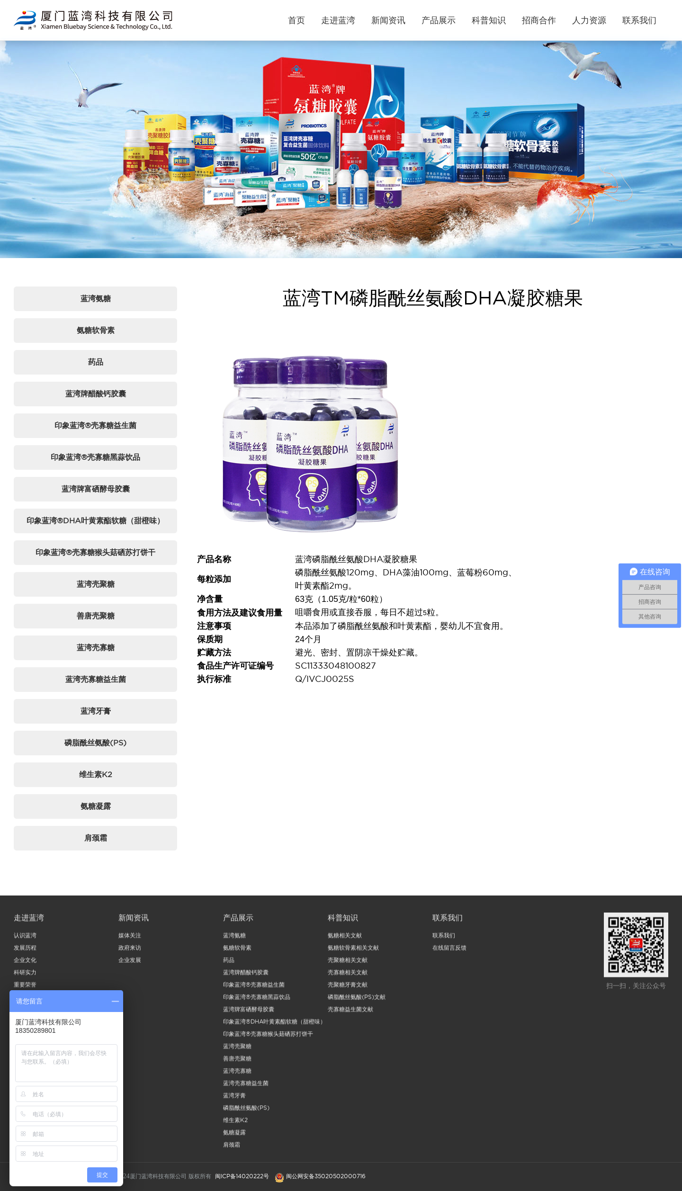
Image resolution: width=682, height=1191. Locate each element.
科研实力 (25, 976)
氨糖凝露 (96, 806)
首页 (296, 20)
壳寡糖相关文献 (348, 976)
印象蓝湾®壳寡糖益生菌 (95, 425)
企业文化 (25, 963)
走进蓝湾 (338, 20)
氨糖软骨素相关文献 (353, 951)
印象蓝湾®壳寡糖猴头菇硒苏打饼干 (95, 552)
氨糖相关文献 (345, 939)
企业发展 (129, 963)
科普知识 (489, 20)
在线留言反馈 (449, 951)
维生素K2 (95, 774)
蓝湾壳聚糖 (96, 584)
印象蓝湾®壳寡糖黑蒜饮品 (95, 457)
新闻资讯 (388, 20)
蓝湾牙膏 (96, 711)
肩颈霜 (95, 837)
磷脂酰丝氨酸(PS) (95, 742)
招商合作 (539, 20)
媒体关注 (129, 939)
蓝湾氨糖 (96, 298)
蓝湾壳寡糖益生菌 (95, 679)
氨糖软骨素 (96, 330)
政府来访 (129, 951)
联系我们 (639, 20)
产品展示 (439, 20)
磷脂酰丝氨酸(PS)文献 (357, 1000)
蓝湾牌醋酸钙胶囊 (95, 393)
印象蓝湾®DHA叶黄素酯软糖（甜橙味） (95, 520)
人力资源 (589, 20)
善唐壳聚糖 (96, 615)
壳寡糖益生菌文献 (350, 1013)
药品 (95, 362)
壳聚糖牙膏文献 (348, 988)
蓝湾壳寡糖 (96, 647)
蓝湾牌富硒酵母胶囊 (96, 488)
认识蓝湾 (25, 939)
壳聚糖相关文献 (348, 963)
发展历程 (25, 951)
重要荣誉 (25, 988)
